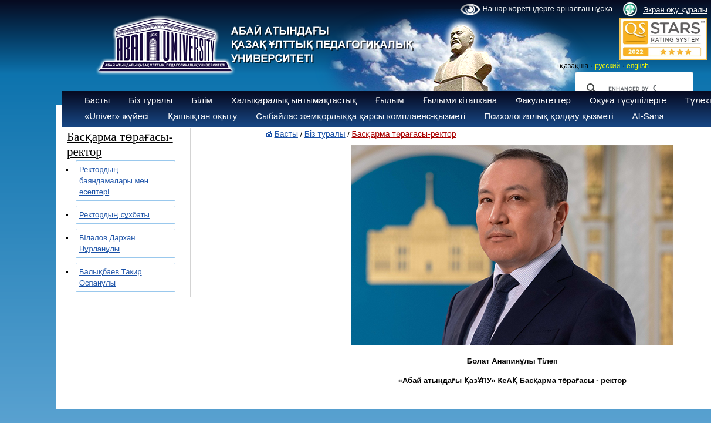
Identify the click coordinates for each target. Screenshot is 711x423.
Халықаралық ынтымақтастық (294, 100)
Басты (97, 100)
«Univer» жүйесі (116, 116)
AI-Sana (648, 116)
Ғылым (389, 100)
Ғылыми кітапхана (460, 100)
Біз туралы (150, 100)
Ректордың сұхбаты (114, 214)
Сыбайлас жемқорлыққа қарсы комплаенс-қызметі (360, 116)
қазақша (574, 66)
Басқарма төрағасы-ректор (403, 134)
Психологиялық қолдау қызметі (548, 116)
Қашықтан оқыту (202, 116)
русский (607, 66)
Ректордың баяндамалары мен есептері (113, 180)
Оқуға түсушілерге (628, 100)
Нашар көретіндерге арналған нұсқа (536, 9)
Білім (201, 100)
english (638, 66)
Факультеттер (543, 100)
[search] (632, 89)
